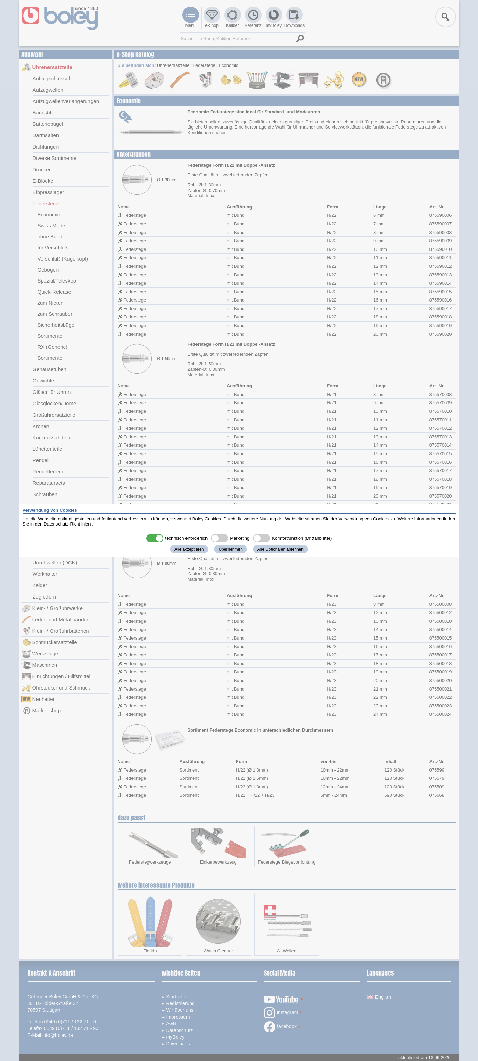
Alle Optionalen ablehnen (280, 549)
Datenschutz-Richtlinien (67, 524)
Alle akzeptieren (189, 549)
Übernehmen (230, 549)
